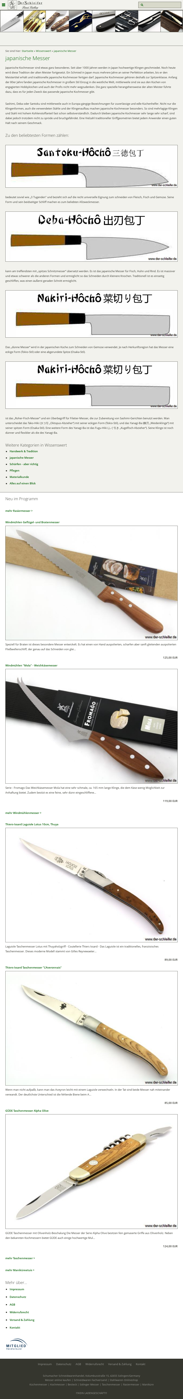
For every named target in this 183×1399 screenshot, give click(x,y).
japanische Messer (65, 51)
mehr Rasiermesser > (19, 511)
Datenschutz (18, 1297)
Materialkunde (19, 477)
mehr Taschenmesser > (20, 1258)
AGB (12, 1304)
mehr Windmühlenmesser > (23, 813)
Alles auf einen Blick (23, 483)
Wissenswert (43, 51)
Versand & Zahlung (22, 1320)
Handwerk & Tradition (24, 451)
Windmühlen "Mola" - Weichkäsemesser (31, 665)
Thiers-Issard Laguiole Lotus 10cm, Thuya (31, 824)
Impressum (17, 1289)
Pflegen (14, 470)
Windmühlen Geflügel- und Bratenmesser (32, 522)
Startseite (27, 51)
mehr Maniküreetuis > (19, 1270)
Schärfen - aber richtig (24, 464)
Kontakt (15, 1327)
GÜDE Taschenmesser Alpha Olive (27, 1110)
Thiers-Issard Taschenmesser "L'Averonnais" (33, 967)
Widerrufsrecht (19, 1312)
